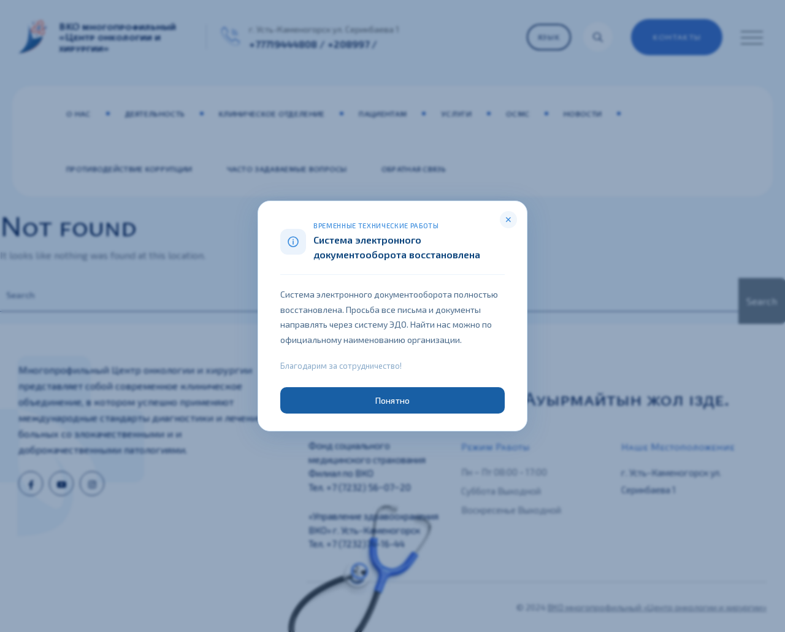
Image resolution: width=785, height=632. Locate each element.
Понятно (392, 400)
